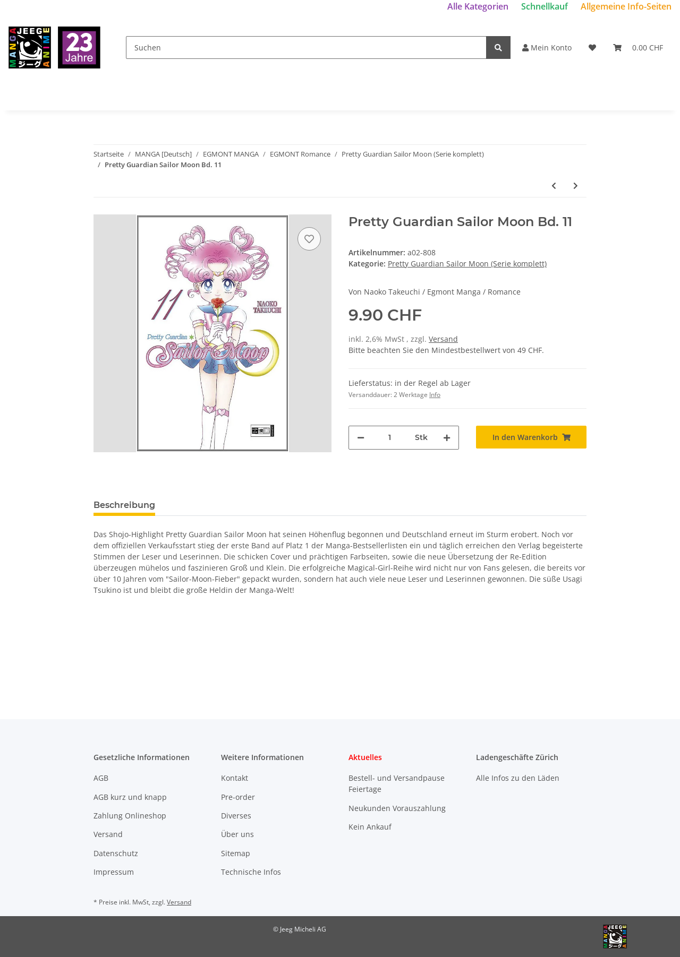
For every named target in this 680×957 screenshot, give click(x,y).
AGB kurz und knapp (130, 797)
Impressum (114, 872)
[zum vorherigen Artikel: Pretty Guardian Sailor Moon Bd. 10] (554, 185)
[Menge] (389, 437)
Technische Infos (251, 872)
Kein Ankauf (370, 827)
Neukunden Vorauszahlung (397, 808)
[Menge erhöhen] (446, 437)
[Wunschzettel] (592, 47)
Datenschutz (116, 853)
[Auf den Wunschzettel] (309, 239)
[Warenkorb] (638, 47)
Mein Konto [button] (547, 47)
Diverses (236, 816)
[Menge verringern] (360, 437)
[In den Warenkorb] (531, 437)
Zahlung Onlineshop (130, 816)
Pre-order (238, 797)
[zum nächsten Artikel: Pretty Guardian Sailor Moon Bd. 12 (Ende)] (575, 185)
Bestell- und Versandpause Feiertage (396, 783)
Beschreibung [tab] (124, 505)
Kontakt (234, 778)
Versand (443, 339)
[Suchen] (306, 47)
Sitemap (235, 853)
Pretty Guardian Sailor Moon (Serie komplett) (467, 263)
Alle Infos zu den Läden (517, 778)
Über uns (237, 834)
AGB (101, 778)
